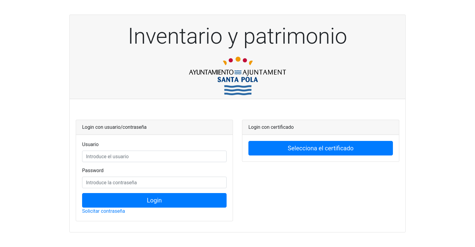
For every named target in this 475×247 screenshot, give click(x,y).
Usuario (90, 144)
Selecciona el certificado (321, 148)
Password (93, 170)
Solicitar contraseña (103, 211)
